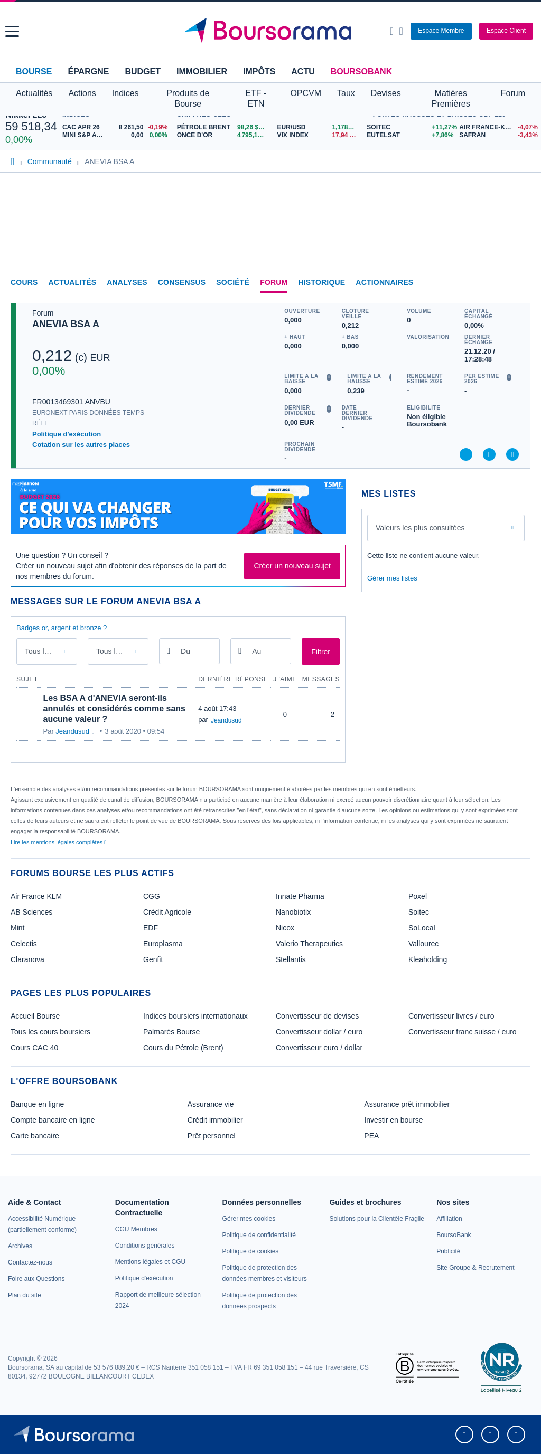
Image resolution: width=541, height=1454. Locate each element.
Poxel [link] (417, 896)
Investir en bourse (393, 1120)
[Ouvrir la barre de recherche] (392, 31)
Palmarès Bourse (171, 1032)
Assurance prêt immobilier (407, 1104)
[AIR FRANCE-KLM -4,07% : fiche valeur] (497, 127)
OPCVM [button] (305, 93)
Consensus (182, 282)
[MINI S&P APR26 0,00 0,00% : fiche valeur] (117, 135)
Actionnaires (384, 282)
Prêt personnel (212, 1136)
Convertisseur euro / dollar (319, 1047)
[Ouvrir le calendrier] (168, 651)
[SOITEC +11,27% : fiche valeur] (409, 127)
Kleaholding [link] (427, 959)
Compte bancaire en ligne (53, 1120)
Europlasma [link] (163, 943)
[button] (12, 31)
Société (232, 282)
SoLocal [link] (421, 928)
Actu (302, 71)
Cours (24, 282)
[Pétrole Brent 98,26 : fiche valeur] (223, 127)
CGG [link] (151, 896)
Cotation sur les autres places (81, 445)
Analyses (127, 282)
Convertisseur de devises (317, 1016)
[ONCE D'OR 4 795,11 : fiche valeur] (223, 135)
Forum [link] (273, 282)
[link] (20, 1246)
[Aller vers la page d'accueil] (272, 31)
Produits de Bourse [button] (187, 98)
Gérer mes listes (392, 578)
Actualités (73, 282)
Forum (513, 93)
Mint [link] (17, 928)
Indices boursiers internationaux (195, 1016)
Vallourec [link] (423, 943)
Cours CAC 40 (34, 1047)
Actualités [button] (34, 93)
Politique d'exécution (66, 434)
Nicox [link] (285, 928)
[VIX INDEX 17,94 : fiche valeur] (319, 135)
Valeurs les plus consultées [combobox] (420, 528)
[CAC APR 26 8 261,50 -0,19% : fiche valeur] (117, 127)
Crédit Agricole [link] (167, 912)
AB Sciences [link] (31, 912)
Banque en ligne (37, 1104)
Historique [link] (321, 282)
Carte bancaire (35, 1136)
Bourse (34, 71)
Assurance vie (211, 1104)
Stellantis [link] (291, 959)
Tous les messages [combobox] (48, 651)
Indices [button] (125, 93)
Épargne (88, 71)
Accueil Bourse (35, 1016)
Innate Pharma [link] (300, 896)
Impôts (259, 71)
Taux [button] (346, 93)
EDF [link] (150, 928)
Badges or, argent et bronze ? (61, 628)
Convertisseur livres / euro (451, 1016)
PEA (371, 1136)
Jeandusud (72, 731)
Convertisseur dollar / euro (319, 1032)
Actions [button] (82, 93)
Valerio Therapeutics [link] (309, 943)
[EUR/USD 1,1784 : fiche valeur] (319, 127)
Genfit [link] (153, 959)
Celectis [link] (24, 943)
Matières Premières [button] (451, 98)
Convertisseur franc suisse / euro (462, 1032)
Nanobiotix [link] (293, 912)
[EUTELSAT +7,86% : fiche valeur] (409, 135)
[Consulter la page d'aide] (401, 31)
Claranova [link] (27, 959)
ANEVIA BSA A (65, 324)
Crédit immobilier (215, 1120)
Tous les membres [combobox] (119, 651)
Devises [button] (386, 93)
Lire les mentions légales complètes (58, 842)
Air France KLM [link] (36, 896)
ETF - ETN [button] (255, 98)
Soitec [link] (418, 912)
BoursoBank (361, 71)
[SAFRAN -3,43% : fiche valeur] (497, 135)
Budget (143, 71)
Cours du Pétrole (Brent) (183, 1047)
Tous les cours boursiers (50, 1032)
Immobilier (201, 71)
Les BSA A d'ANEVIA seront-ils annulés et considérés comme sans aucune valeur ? (114, 708)
